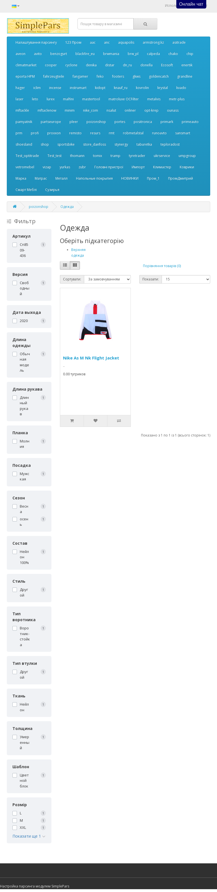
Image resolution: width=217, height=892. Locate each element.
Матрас (41, 178)
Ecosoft (167, 65)
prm (19, 133)
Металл (61, 178)
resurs (95, 133)
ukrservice (162, 155)
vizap (47, 167)
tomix (97, 155)
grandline (184, 76)
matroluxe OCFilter (123, 99)
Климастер (162, 167)
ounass (173, 110)
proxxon (54, 133)
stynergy (121, 144)
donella (146, 65)
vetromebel (25, 167)
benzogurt (58, 53)
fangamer (80, 76)
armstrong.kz (153, 42)
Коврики (187, 167)
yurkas (65, 167)
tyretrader (137, 155)
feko (100, 76)
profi (35, 133)
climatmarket (26, 65)
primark (166, 121)
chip (189, 53)
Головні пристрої (108, 167)
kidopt (100, 87)
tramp (115, 155)
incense (55, 87)
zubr (82, 167)
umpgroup (187, 155)
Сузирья (52, 189)
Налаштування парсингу (36, 42)
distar (109, 65)
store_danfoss (94, 144)
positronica (143, 121)
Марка (21, 178)
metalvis (153, 99)
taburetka (144, 144)
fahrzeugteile (53, 76)
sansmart (182, 133)
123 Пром (73, 42)
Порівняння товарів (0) (162, 265)
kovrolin (142, 87)
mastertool (91, 99)
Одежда (67, 206)
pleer (74, 121)
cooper (51, 65)
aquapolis (126, 42)
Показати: (150, 279)
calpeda (153, 53)
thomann (77, 155)
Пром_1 (153, 178)
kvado (181, 87)
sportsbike (66, 144)
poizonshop (96, 121)
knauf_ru (120, 87)
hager (20, 87)
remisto (75, 133)
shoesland (24, 144)
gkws (136, 76)
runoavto (159, 133)
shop (45, 144)
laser (19, 99)
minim (70, 110)
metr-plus (177, 99)
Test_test (54, 155)
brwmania (111, 53)
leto (35, 99)
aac (93, 42)
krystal (162, 87)
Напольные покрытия (94, 178)
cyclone (71, 65)
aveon (20, 53)
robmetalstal (133, 133)
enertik (186, 65)
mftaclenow (47, 110)
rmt (111, 133)
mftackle (22, 110)
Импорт (138, 167)
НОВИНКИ (129, 178)
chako (173, 53)
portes (119, 121)
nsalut (111, 110)
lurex (51, 99)
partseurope (51, 121)
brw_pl (133, 53)
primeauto (190, 121)
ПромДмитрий (180, 178)
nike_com (90, 110)
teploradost (170, 144)
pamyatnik (24, 121)
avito (38, 53)
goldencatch (159, 76)
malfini (68, 99)
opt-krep (151, 110)
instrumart (78, 87)
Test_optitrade (27, 155)
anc (107, 42)
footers (118, 76)
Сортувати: (72, 279)
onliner (130, 110)
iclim (37, 87)
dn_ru (127, 65)
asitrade (179, 42)
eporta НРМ (25, 76)
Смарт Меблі (26, 189)
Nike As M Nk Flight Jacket (91, 358)
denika (91, 65)
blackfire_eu (85, 53)
